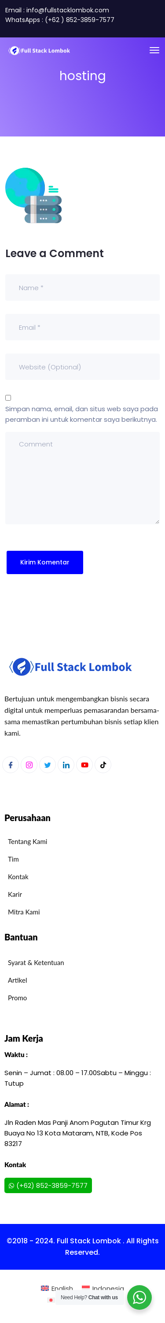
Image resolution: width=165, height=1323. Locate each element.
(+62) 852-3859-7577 (48, 1185)
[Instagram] (29, 764)
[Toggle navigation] (154, 50)
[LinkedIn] (66, 764)
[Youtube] (84, 764)
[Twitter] (47, 764)
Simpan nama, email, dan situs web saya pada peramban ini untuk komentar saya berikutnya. (81, 414)
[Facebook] (10, 764)
